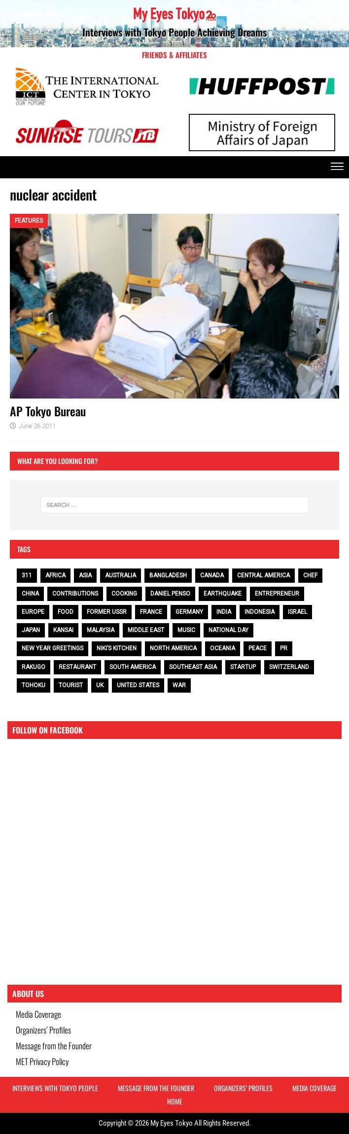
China (30, 593)
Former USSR (107, 611)
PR (283, 648)
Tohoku (33, 685)
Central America (263, 575)
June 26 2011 (37, 426)
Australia (120, 575)
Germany (189, 611)
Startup (243, 667)
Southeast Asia (193, 667)
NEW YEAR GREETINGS (52, 648)
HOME (174, 1101)
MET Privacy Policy (42, 1061)
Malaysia (100, 630)
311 (27, 575)
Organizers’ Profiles (43, 1030)
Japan (31, 630)
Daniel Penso (170, 593)
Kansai (63, 630)
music (186, 630)
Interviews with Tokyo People (55, 1088)
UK (100, 685)
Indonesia (259, 611)
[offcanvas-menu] (337, 167)
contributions (75, 593)
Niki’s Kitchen (117, 648)
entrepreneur (277, 593)
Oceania (222, 648)
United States (138, 685)
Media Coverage (38, 1014)
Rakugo (33, 667)
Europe (33, 611)
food (65, 611)
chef (310, 575)
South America (132, 667)
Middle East (146, 630)
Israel (297, 611)
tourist (71, 685)
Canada (212, 575)
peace (257, 648)
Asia (85, 575)
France (151, 611)
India (223, 611)
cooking (124, 593)
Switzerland (289, 667)
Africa (55, 575)
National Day (228, 630)
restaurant (77, 667)
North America (173, 648)
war (179, 685)
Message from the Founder (54, 1045)
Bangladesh (168, 575)
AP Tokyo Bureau (48, 411)
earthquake (223, 593)
